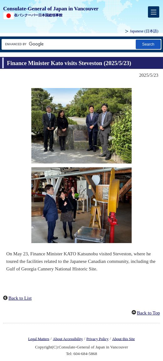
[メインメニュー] (153, 12)
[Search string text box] (68, 44)
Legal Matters (38, 338)
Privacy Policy (98, 338)
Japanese (144, 31)
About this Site (123, 338)
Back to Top (148, 312)
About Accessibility (68, 338)
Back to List (20, 298)
